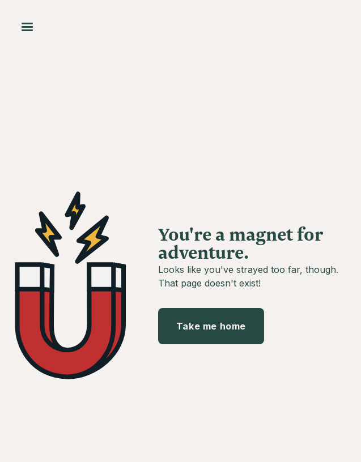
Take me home (211, 326)
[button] (27, 27)
